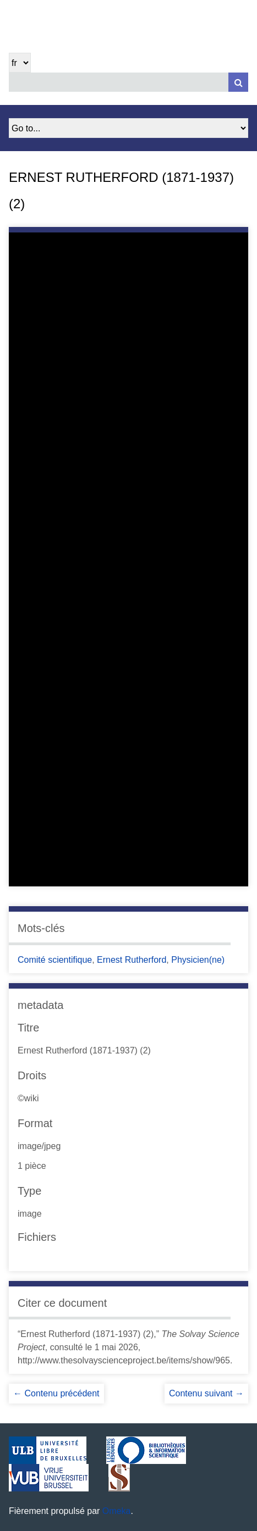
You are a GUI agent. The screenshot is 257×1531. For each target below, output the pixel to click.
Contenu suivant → (206, 1393)
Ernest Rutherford (131, 959)
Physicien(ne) (198, 959)
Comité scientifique (55, 959)
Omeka (116, 1511)
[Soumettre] (238, 82)
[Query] (128, 82)
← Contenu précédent (56, 1393)
